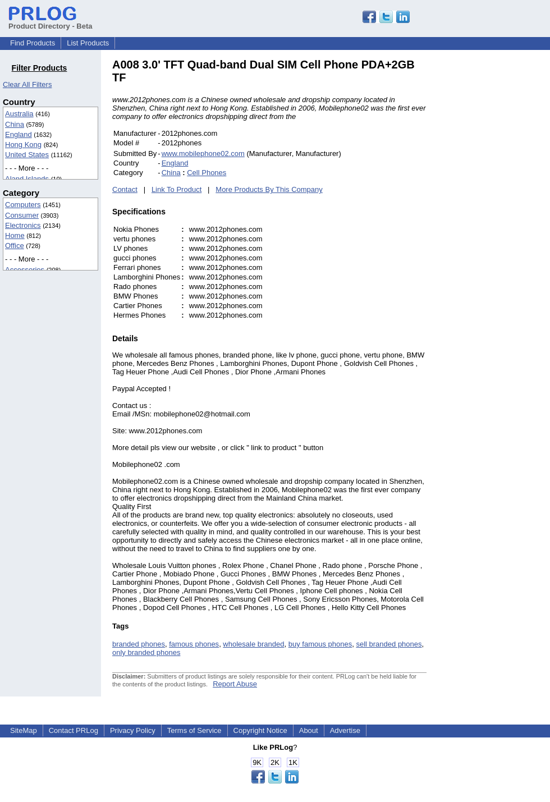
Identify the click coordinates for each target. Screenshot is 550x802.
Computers (23, 204)
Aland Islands (27, 179)
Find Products (32, 43)
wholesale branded (253, 644)
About (308, 730)
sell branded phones (388, 644)
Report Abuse (235, 684)
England (18, 134)
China (14, 124)
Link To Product (176, 189)
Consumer (22, 215)
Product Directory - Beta (50, 21)
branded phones (138, 644)
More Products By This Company (269, 189)
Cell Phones (206, 172)
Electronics (23, 225)
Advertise (345, 730)
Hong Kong (23, 144)
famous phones (194, 644)
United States (27, 154)
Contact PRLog (73, 730)
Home (15, 235)
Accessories (24, 269)
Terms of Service (194, 730)
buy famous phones (320, 644)
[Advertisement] (502, 226)
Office (14, 245)
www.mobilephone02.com (203, 153)
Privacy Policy (132, 730)
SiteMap (23, 730)
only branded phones (146, 652)
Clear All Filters (27, 84)
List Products (88, 43)
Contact (125, 189)
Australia (19, 113)
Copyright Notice (260, 730)
